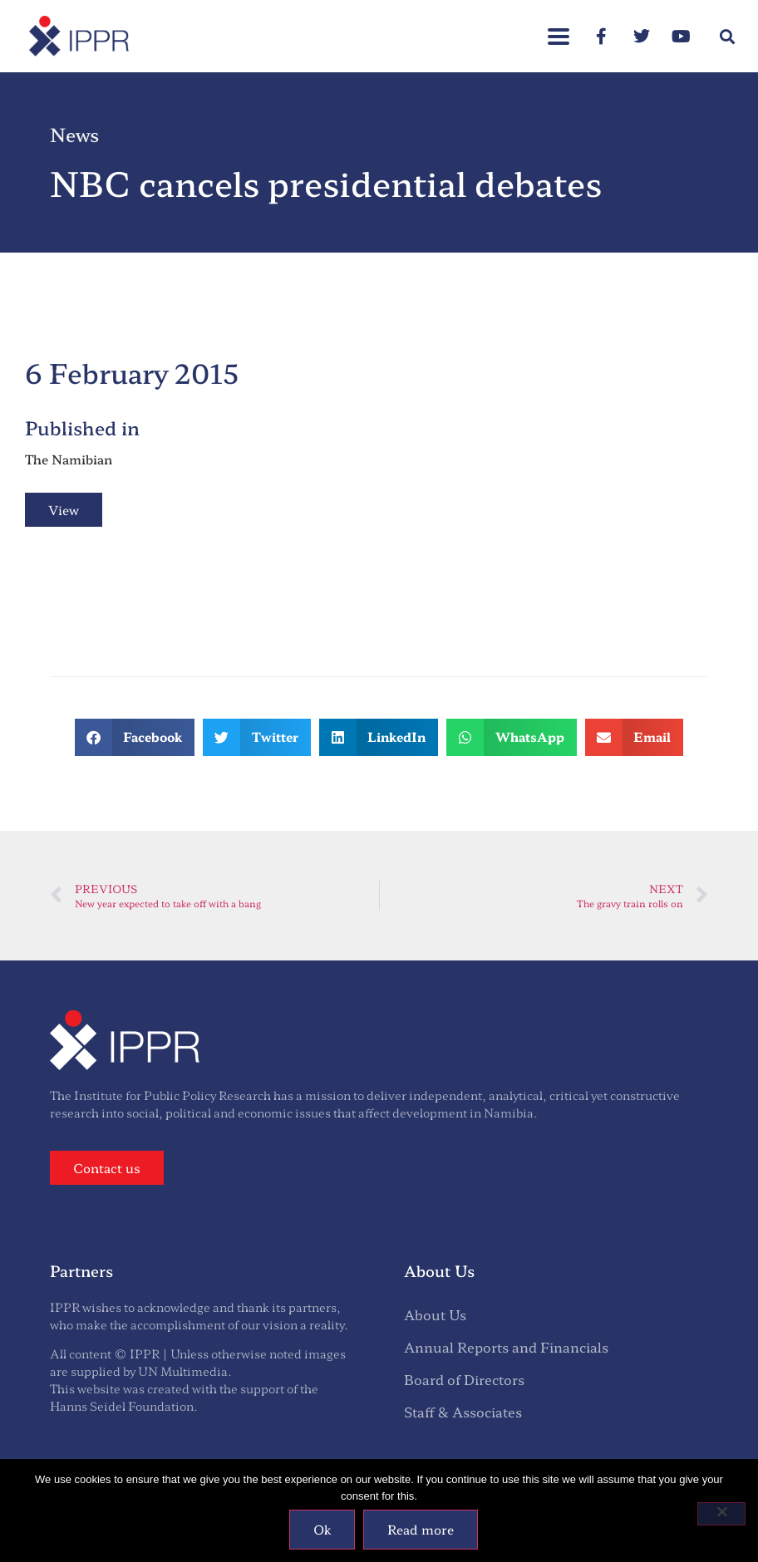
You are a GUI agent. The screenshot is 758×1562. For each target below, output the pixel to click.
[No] (721, 1513)
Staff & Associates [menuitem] (463, 1412)
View (63, 509)
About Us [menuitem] (435, 1314)
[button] (558, 27)
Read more (420, 1529)
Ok (322, 1529)
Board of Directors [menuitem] (464, 1379)
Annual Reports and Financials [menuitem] (506, 1347)
